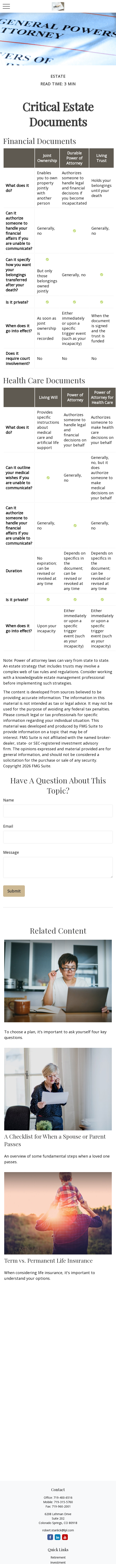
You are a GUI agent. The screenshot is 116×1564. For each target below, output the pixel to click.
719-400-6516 (62, 1498)
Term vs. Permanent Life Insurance (48, 1260)
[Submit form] (14, 891)
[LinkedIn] (57, 1537)
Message (11, 852)
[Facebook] (50, 1537)
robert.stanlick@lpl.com (58, 1530)
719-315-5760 (63, 1502)
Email (8, 826)
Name (8, 800)
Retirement (58, 1557)
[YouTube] (65, 1537)
